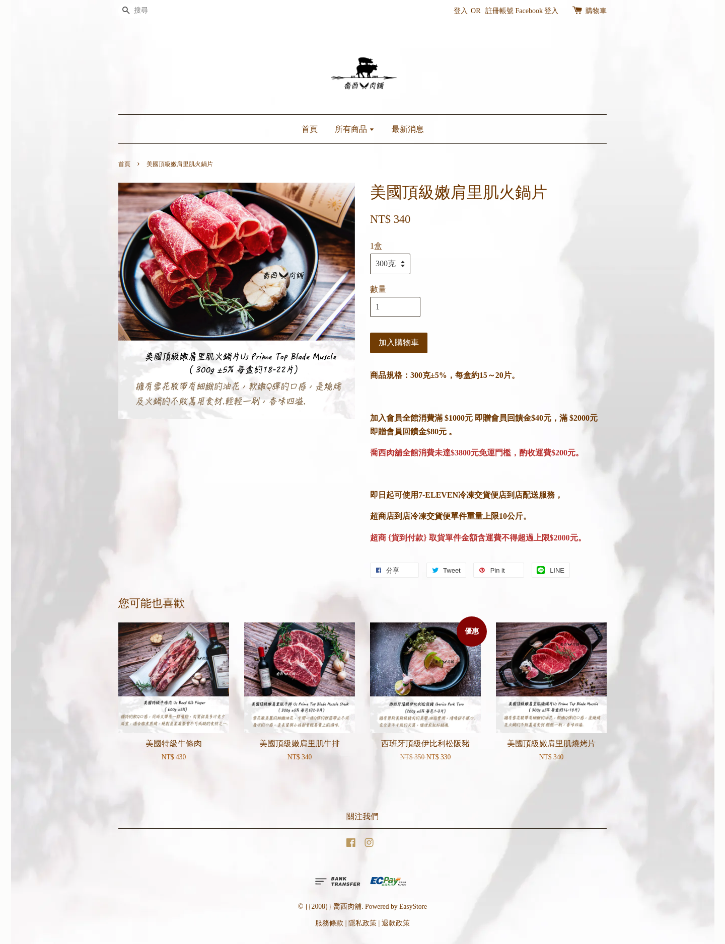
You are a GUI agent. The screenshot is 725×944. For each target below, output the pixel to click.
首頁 (310, 129)
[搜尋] (148, 11)
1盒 (376, 246)
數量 (378, 289)
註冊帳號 (499, 11)
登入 (461, 11)
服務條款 (329, 923)
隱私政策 (362, 923)
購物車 (596, 11)
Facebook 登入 (537, 11)
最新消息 (408, 129)
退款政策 (396, 923)
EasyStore (413, 906)
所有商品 (355, 129)
